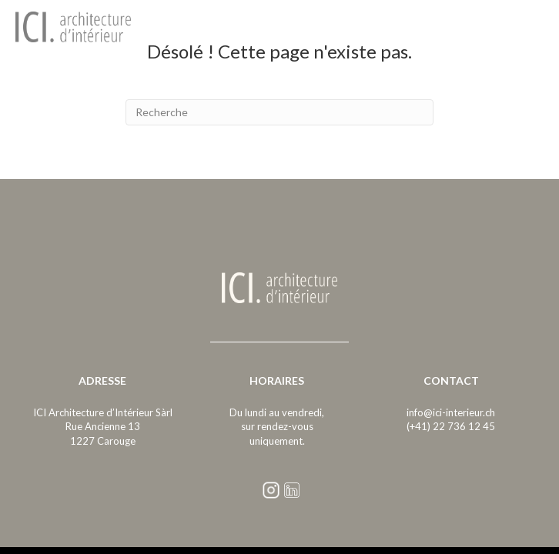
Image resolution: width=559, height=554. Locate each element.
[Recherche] (279, 112)
